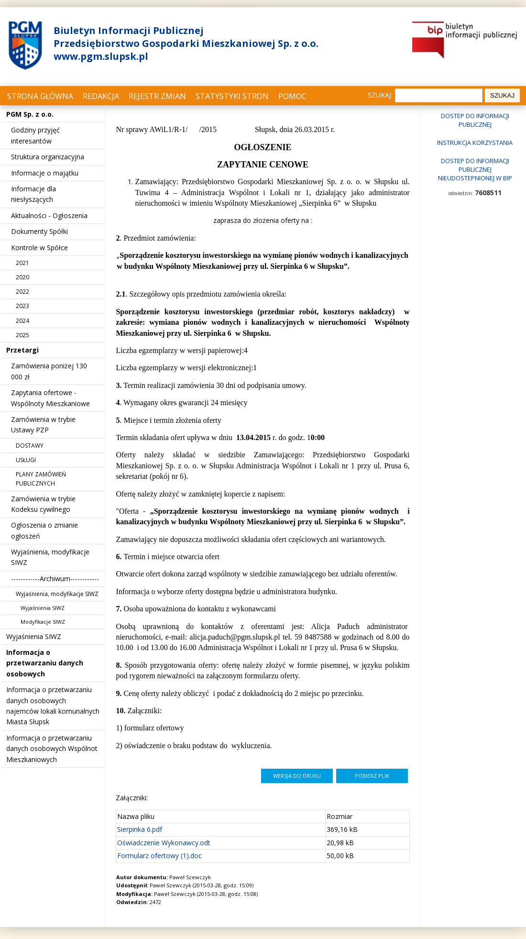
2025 (22, 335)
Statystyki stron (232, 96)
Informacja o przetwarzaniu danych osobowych (44, 663)
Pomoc (292, 96)
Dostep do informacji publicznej (475, 120)
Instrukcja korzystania (475, 142)
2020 (22, 277)
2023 (22, 306)
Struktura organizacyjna (47, 156)
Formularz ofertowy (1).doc (159, 855)
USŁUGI (26, 460)
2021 (22, 263)
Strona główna (40, 96)
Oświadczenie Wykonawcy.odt (163, 842)
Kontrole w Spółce (39, 247)
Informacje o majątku (44, 172)
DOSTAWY (30, 446)
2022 (22, 291)
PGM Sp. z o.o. (30, 114)
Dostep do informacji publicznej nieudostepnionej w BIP (475, 169)
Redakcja (101, 96)
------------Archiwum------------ (55, 578)
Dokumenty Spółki (39, 231)
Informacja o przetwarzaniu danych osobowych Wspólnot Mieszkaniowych (52, 748)
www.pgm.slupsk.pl (101, 56)
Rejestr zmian (157, 96)
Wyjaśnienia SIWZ (43, 607)
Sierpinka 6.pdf (139, 829)
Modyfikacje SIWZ (43, 621)
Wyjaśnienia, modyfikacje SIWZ (57, 594)
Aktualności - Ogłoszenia (49, 215)
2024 (22, 321)
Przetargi (22, 349)
